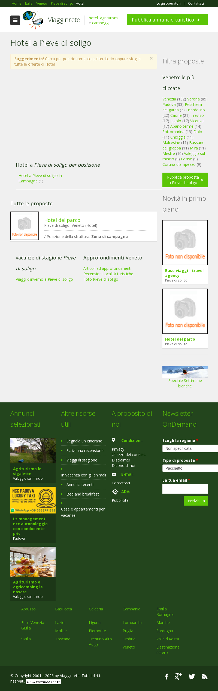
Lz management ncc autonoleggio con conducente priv (30, 526)
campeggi (100, 22)
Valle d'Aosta (167, 638)
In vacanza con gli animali (83, 475)
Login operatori (168, 3)
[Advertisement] (81, 118)
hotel (93, 17)
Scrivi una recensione (85, 450)
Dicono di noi (123, 465)
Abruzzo (28, 608)
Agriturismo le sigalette (27, 471)
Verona (193, 99)
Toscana (62, 638)
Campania (131, 608)
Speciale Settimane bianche (185, 379)
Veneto (129, 647)
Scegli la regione (180, 440)
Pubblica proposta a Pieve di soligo (183, 180)
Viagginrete (64, 19)
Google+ (178, 676)
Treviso (197, 115)
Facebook (166, 676)
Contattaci (196, 3)
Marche (163, 622)
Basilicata (63, 608)
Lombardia (132, 622)
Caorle (176, 115)
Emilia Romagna (165, 611)
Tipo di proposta (180, 460)
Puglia (128, 630)
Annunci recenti (79, 484)
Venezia (169, 99)
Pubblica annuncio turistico (163, 19)
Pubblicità (120, 500)
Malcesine (171, 142)
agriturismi (109, 17)
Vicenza (197, 120)
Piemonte (97, 630)
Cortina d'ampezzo (179, 164)
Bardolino (196, 109)
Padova (169, 104)
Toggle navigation (15, 20)
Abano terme (181, 126)
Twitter (192, 676)
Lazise (186, 158)
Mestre (168, 153)
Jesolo (175, 120)
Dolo (197, 131)
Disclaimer (121, 460)
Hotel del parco (62, 220)
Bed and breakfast (82, 494)
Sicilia (26, 638)
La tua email (176, 480)
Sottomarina (173, 131)
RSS (205, 676)
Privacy (118, 449)
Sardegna (164, 630)
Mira (194, 148)
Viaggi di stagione (81, 460)
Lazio (60, 622)
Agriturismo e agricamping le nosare (28, 586)
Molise (61, 630)
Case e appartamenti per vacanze (83, 512)
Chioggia (178, 137)
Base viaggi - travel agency (184, 273)
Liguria (95, 622)
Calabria (96, 608)
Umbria (129, 638)
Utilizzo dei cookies (129, 454)
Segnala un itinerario (84, 441)
